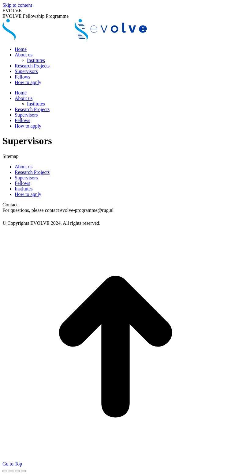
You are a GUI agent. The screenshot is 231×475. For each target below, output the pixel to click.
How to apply (28, 194)
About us (23, 166)
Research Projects (32, 172)
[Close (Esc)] (4, 471)
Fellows (22, 183)
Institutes (24, 188)
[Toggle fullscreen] (17, 471)
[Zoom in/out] (23, 471)
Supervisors (26, 177)
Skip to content (17, 5)
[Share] (11, 471)
